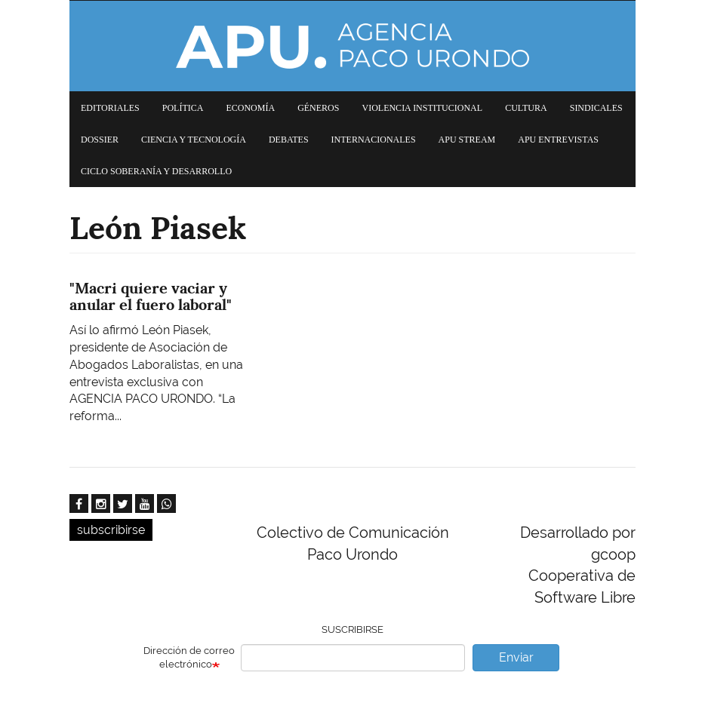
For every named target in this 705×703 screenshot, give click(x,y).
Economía (250, 108)
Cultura (526, 108)
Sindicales (596, 108)
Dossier (100, 139)
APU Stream (467, 139)
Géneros (318, 108)
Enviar (516, 657)
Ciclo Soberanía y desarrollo (156, 171)
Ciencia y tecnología (193, 139)
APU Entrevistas (558, 139)
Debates (289, 139)
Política (183, 108)
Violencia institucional (422, 108)
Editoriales (110, 108)
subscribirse (111, 530)
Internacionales (373, 139)
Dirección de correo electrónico (189, 658)
